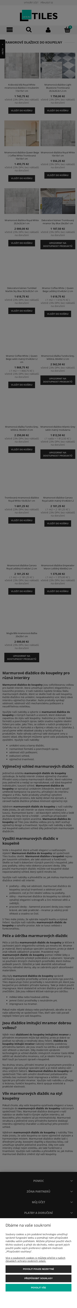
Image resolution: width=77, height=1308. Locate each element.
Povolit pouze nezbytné (38, 1269)
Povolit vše (38, 1287)
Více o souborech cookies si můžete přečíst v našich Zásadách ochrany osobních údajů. (35, 1259)
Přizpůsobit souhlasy (38, 1278)
